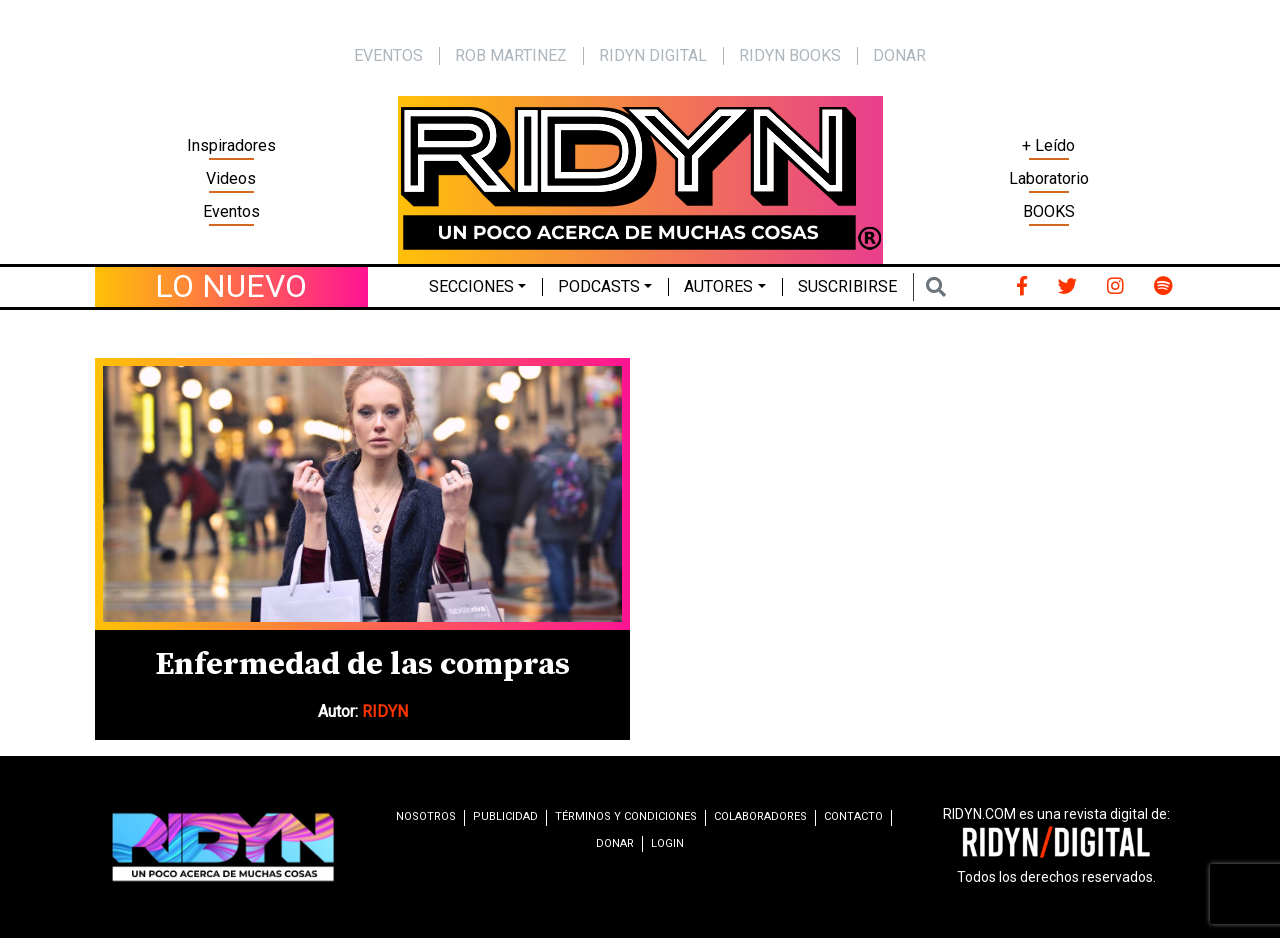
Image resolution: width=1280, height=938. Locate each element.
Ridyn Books (790, 55)
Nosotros (426, 816)
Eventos (231, 211)
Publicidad (505, 816)
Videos (231, 178)
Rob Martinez (511, 55)
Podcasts (599, 286)
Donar (899, 55)
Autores (718, 286)
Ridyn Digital (653, 55)
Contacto (853, 816)
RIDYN (385, 711)
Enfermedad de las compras (362, 665)
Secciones (471, 286)
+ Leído (1048, 145)
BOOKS (1049, 211)
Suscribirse (847, 286)
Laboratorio (1049, 178)
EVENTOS (388, 55)
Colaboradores (760, 816)
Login (667, 843)
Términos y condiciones (626, 816)
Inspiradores (231, 145)
